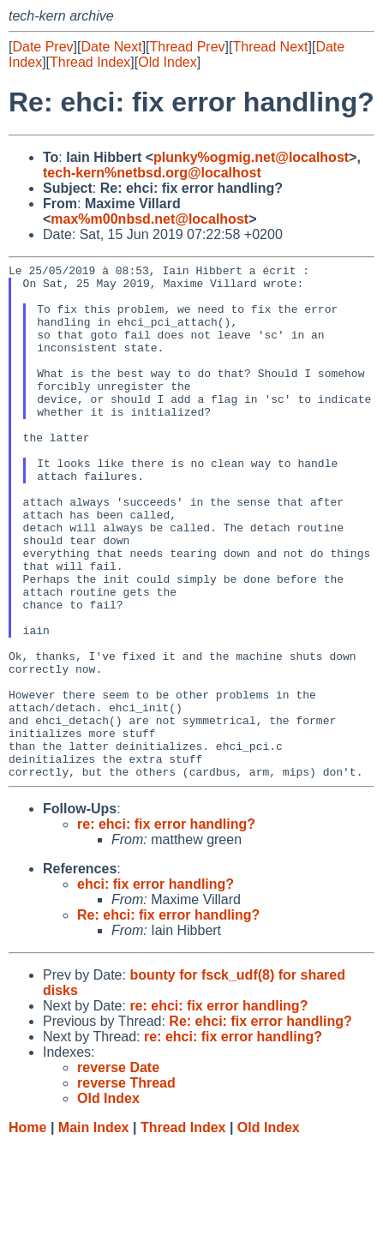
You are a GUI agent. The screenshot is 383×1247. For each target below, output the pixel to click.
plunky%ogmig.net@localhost (251, 157)
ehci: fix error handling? (155, 987)
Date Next (111, 46)
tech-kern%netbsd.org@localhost (152, 172)
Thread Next (270, 46)
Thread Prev (187, 46)
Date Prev (42, 46)
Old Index (167, 62)
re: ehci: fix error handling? (166, 927)
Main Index (93, 1230)
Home (27, 1230)
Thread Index (90, 62)
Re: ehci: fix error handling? (168, 1017)
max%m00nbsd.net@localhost (149, 219)
